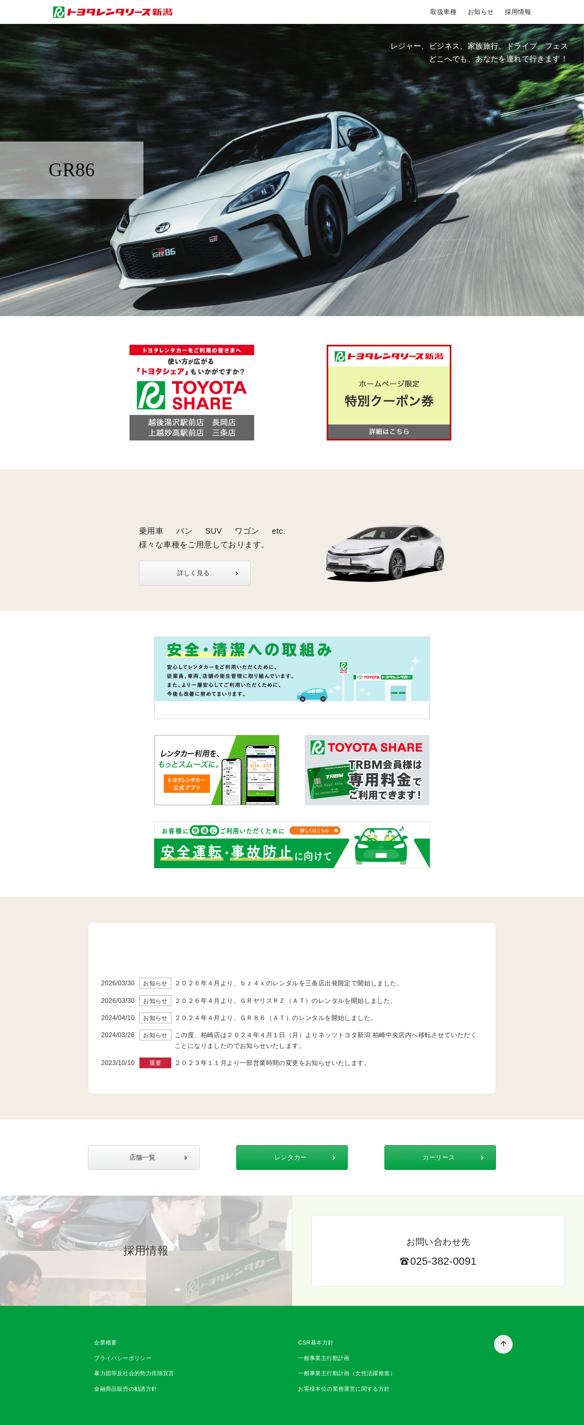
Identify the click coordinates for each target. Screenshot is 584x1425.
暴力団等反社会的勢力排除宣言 (134, 1373)
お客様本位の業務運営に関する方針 (344, 1389)
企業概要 (105, 1342)
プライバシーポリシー (122, 1358)
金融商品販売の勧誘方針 (125, 1389)
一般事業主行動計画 (324, 1358)
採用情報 (518, 11)
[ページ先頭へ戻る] (503, 1344)
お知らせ (481, 11)
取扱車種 (443, 11)
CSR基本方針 (315, 1342)
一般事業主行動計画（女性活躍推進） (347, 1373)
